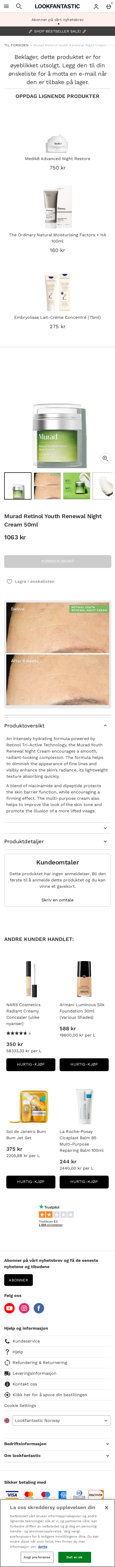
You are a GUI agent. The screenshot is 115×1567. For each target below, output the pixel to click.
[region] (57, 1533)
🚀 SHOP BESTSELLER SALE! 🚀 (57, 31)
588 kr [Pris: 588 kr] (68, 1028)
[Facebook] (39, 1312)
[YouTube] (9, 1312)
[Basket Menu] (108, 6)
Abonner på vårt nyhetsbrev (57, 20)
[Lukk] (106, 1507)
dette (43, 1547)
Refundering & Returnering (35, 1363)
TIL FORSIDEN (16, 45)
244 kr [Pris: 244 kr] (68, 1161)
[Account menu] (96, 6)
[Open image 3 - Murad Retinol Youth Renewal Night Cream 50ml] (76, 486)
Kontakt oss (20, 1384)
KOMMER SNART (57, 561)
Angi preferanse (37, 1557)
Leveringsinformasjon (30, 1373)
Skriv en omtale (57, 900)
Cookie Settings (20, 1405)
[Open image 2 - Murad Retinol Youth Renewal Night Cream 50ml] (47, 486)
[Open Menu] (6, 6)
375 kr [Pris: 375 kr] (14, 1149)
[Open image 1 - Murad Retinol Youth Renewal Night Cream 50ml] (18, 486)
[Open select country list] (62, 1420)
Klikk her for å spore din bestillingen (45, 1395)
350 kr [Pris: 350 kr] (14, 1044)
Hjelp (13, 1352)
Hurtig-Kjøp (36, 1066)
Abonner (18, 1280)
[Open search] (19, 6)
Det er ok (74, 1557)
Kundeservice (22, 1341)
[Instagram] (24, 1312)
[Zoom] (105, 458)
